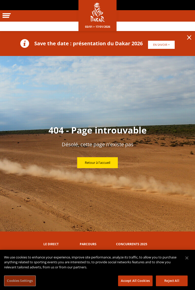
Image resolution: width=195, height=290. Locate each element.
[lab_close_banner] (189, 37)
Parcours (88, 244)
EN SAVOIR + (161, 45)
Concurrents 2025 (131, 244)
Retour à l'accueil (97, 162)
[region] (97, 270)
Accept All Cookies (135, 280)
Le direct (51, 244)
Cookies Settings (20, 280)
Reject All (171, 280)
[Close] (186, 258)
